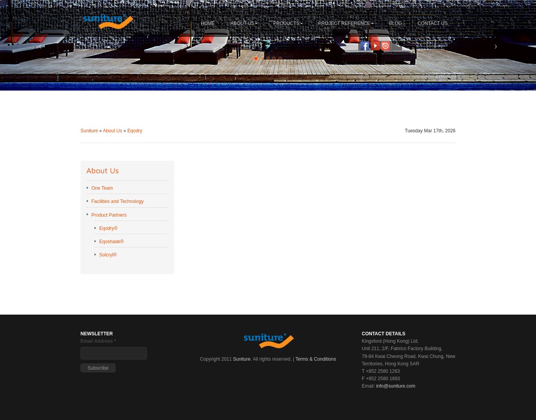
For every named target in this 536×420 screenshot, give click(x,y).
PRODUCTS (287, 23)
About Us (112, 130)
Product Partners (109, 215)
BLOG (395, 23)
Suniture (89, 130)
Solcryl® (108, 255)
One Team (102, 188)
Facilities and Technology (117, 201)
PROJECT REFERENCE (345, 23)
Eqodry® (108, 228)
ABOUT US (243, 23)
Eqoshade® (111, 241)
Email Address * (98, 341)
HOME (208, 23)
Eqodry (134, 130)
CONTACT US (433, 23)
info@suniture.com (395, 386)
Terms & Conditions (315, 359)
